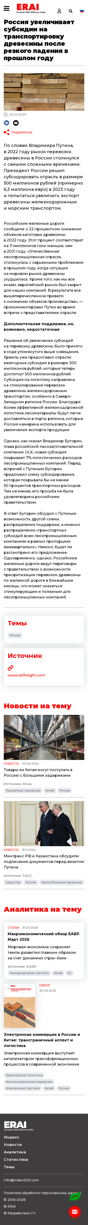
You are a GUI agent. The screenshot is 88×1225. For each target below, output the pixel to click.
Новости (13, 1144)
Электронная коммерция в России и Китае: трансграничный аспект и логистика (42, 1040)
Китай (50, 790)
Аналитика (15, 1152)
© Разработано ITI (20, 1213)
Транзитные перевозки (23, 790)
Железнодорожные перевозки (29, 1081)
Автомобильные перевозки (61, 882)
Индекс (11, 1137)
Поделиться (21, 132)
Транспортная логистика (24, 1075)
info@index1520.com (21, 1180)
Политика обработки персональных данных (42, 1193)
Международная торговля (29, 973)
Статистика (16, 1159)
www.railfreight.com (26, 675)
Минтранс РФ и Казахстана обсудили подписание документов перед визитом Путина (44, 861)
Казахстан (13, 882)
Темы (9, 1167)
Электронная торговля (23, 1088)
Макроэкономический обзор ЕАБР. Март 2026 (44, 937)
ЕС (70, 973)
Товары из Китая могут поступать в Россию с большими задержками (38, 773)
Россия (15, 635)
